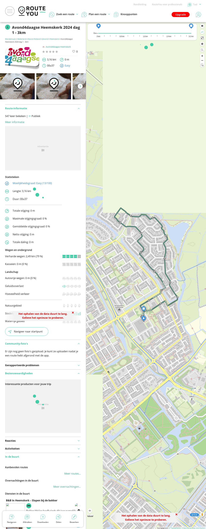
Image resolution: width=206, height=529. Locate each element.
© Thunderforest (175, 528)
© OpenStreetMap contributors (193, 528)
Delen (58, 518)
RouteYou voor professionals (167, 4)
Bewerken (74, 518)
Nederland (22, 39)
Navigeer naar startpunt (25, 331)
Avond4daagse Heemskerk (56, 46)
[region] (146, 275)
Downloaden (42, 518)
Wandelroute (10, 39)
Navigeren (11, 518)
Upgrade (180, 14)
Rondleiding (140, 4)
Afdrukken (27, 518)
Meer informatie (14, 122)
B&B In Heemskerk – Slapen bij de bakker (31, 500)
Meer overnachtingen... (67, 486)
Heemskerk (54, 39)
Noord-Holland (34, 39)
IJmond (45, 39)
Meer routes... (72, 473)
